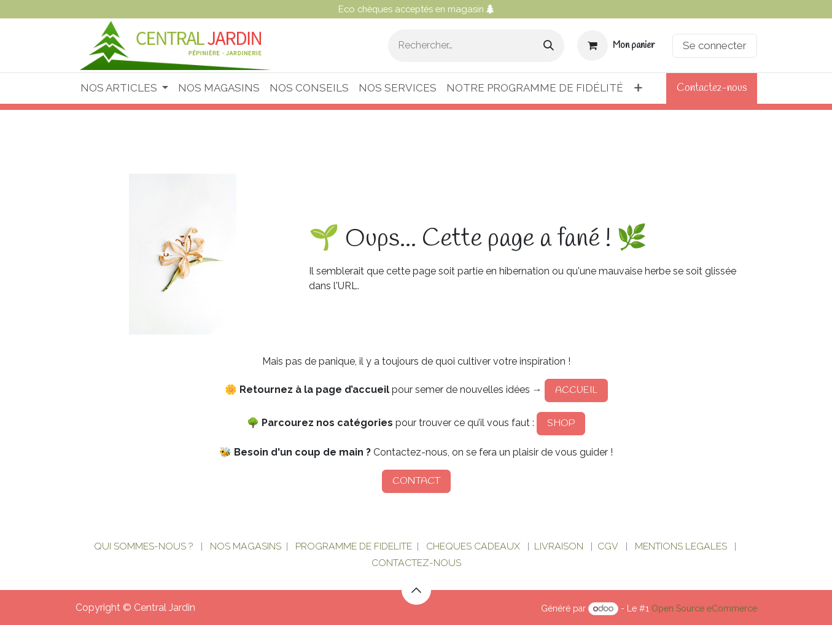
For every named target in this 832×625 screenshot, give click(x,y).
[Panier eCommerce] (616, 45)
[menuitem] (124, 88)
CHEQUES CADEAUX (474, 546)
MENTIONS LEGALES (681, 546)
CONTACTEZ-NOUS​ (416, 563)
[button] (416, 590)
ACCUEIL (576, 390)
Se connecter (715, 45)
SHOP (561, 423)
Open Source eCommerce (704, 608)
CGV (607, 546)
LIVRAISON (558, 546)
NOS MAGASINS (245, 546)
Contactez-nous (712, 88)
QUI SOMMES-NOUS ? (143, 546)
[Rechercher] (548, 45)
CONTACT (416, 481)
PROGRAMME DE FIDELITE (353, 546)
